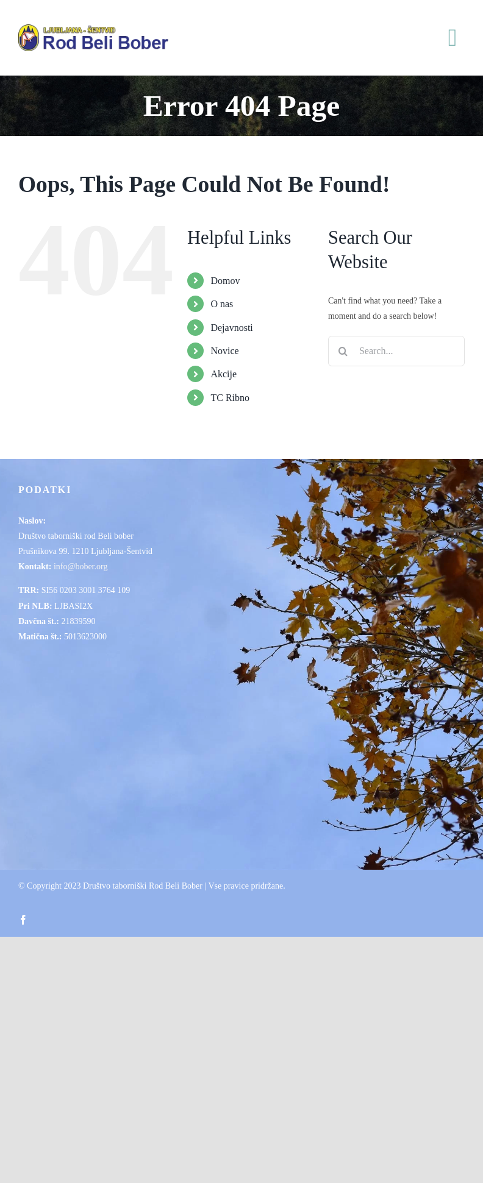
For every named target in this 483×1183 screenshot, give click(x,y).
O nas (221, 304)
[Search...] (396, 351)
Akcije (223, 374)
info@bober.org (80, 566)
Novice (224, 351)
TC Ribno (229, 398)
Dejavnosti (231, 327)
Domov (225, 280)
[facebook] (23, 920)
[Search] (343, 351)
